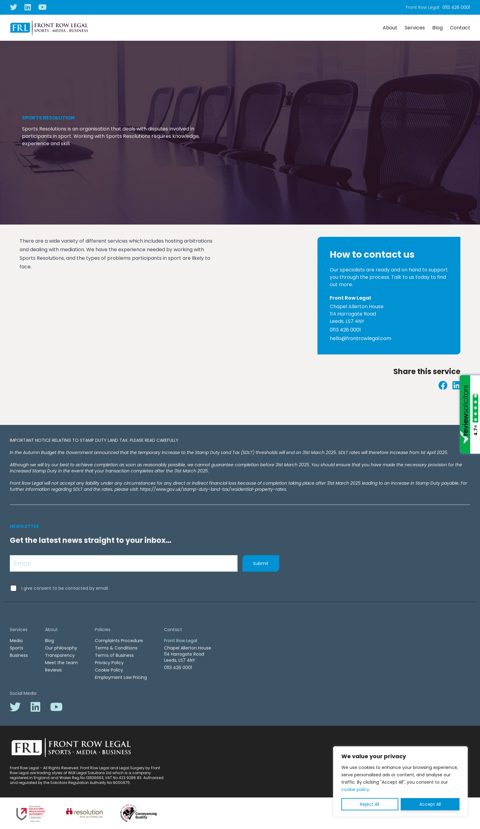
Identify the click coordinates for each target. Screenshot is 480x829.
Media (16, 641)
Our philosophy (61, 648)
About (390, 27)
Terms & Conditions (116, 648)
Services (415, 27)
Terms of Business (114, 655)
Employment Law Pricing (121, 677)
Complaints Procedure (119, 641)
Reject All (369, 804)
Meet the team (61, 663)
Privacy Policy (109, 663)
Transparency (60, 655)
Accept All (430, 804)
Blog (437, 27)
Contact (460, 27)
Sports (16, 648)
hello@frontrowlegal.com (360, 338)
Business (19, 655)
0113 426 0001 (456, 7)
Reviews (53, 670)
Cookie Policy (109, 670)
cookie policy (355, 789)
